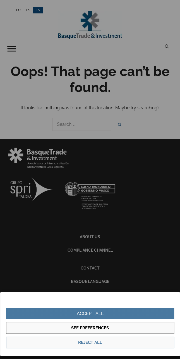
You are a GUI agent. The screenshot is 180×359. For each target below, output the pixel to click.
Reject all (90, 342)
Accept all (90, 313)
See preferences (90, 327)
